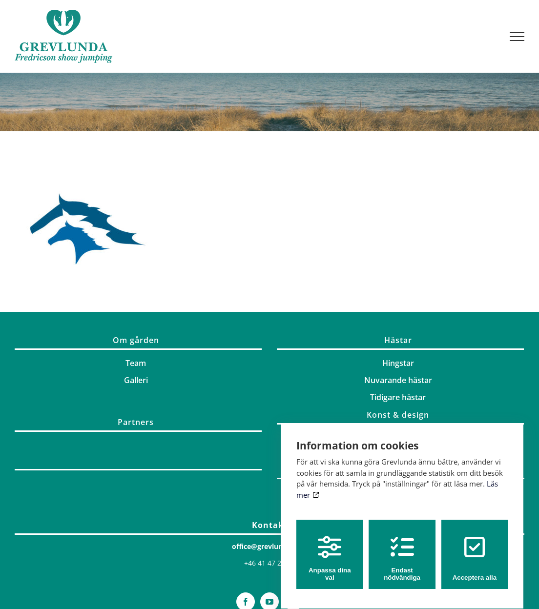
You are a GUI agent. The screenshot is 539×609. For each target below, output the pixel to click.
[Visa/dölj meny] (517, 36)
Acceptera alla (475, 549)
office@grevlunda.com (270, 546)
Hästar (398, 340)
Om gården (136, 340)
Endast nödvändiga (402, 549)
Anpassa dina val (330, 549)
